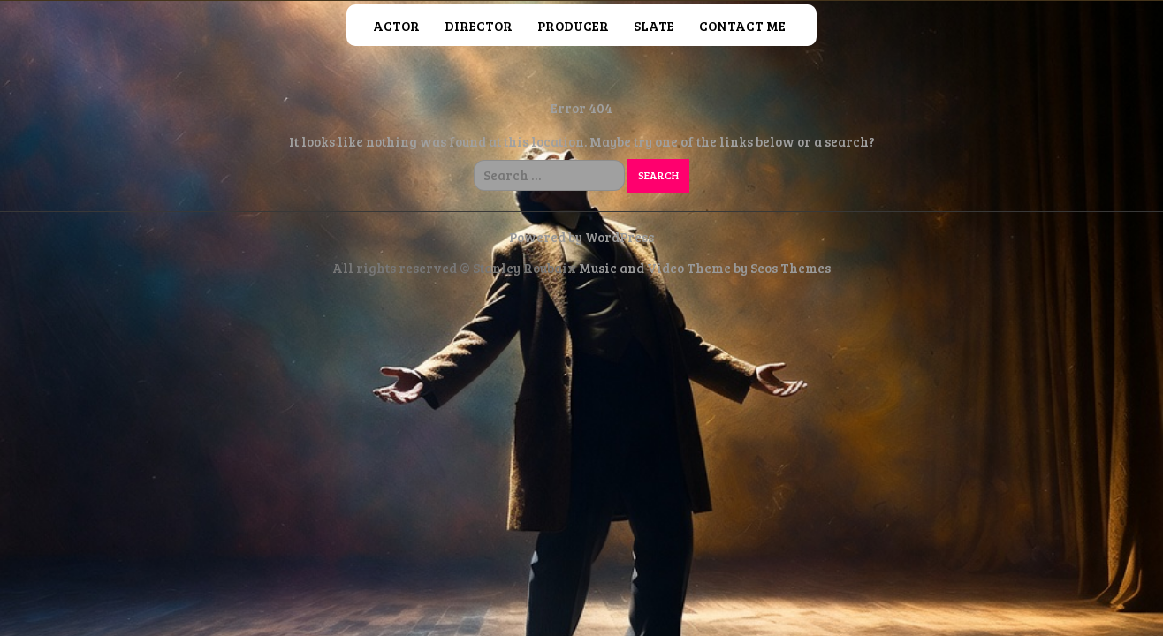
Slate (654, 25)
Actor (396, 25)
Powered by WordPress (581, 237)
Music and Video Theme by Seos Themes (705, 267)
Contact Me (742, 25)
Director (479, 25)
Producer (573, 25)
